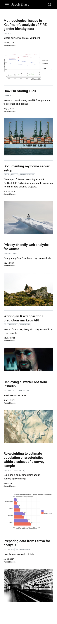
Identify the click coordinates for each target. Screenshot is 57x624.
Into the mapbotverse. (15, 395)
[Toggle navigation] (6, 4)
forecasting (24, 325)
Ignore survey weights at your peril (22, 38)
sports (11, 549)
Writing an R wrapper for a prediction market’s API (23, 318)
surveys (8, 33)
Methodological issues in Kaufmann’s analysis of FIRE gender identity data (25, 25)
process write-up (27, 175)
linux (7, 175)
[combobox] (50, 4)
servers (8, 96)
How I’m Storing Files (20, 91)
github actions (23, 391)
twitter (11, 391)
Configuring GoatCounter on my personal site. (28, 258)
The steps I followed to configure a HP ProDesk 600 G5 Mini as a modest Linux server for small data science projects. (28, 183)
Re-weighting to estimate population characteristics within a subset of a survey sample (24, 459)
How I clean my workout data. (19, 554)
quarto (7, 253)
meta (15, 253)
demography (19, 470)
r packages (12, 325)
